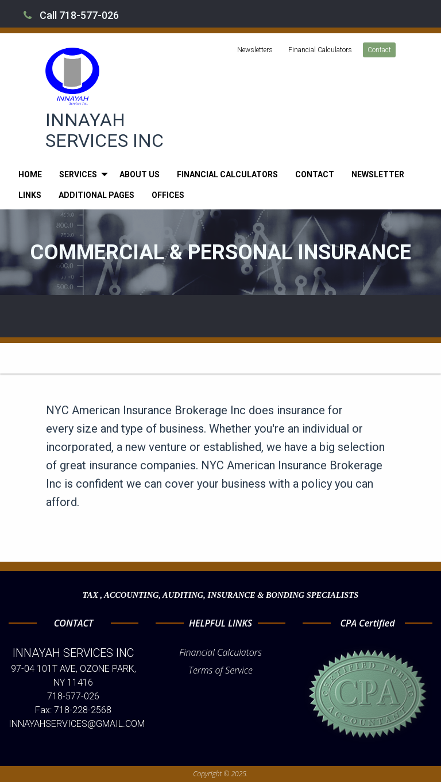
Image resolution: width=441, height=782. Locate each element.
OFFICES (168, 195)
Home (30, 174)
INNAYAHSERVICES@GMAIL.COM (77, 723)
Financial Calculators (320, 50)
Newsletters (255, 50)
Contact (379, 50)
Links (29, 195)
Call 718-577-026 (71, 15)
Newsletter (377, 174)
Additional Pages (96, 195)
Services (78, 174)
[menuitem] (30, 174)
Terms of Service (220, 670)
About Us (139, 174)
